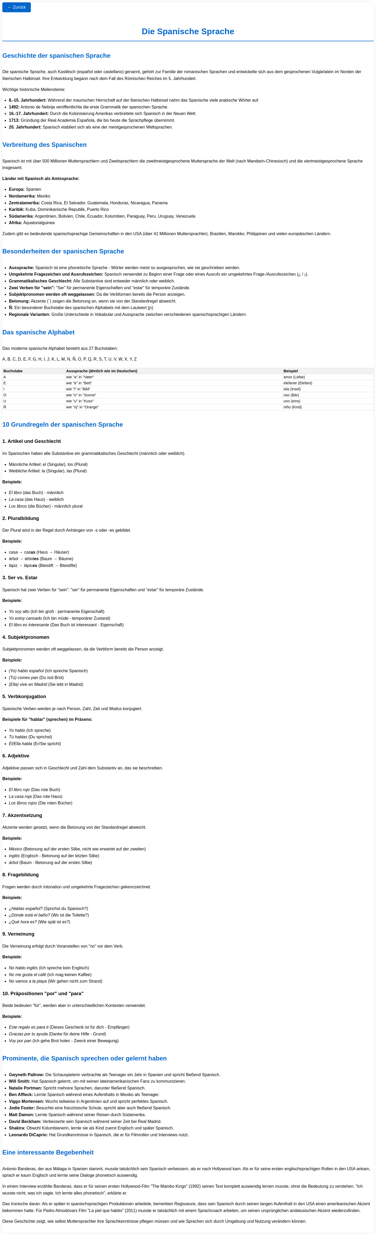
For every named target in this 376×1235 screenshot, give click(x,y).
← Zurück (17, 7)
